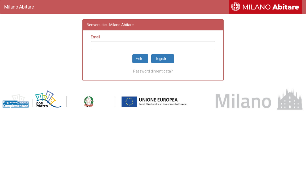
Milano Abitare (19, 7)
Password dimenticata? (153, 71)
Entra (140, 59)
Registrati (162, 59)
